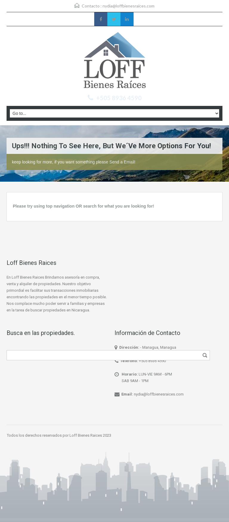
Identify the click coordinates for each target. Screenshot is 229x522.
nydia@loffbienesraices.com (128, 5)
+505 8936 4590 (152, 361)
